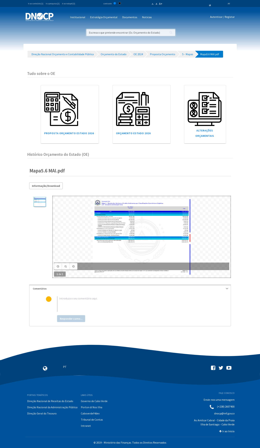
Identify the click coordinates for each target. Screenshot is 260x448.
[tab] (130, 288)
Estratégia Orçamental (103, 17)
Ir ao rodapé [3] (68, 3)
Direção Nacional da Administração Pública (52, 407)
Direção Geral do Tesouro (42, 413)
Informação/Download (46, 185)
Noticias (147, 17)
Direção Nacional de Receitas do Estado (50, 401)
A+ (160, 4)
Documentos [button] (129, 17)
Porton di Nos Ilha (91, 407)
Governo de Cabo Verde (94, 401)
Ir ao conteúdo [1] (35, 3)
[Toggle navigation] (58, 17)
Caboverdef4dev (90, 413)
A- (153, 3)
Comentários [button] (130, 288)
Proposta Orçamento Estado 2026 (69, 133)
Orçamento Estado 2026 (133, 133)
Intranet (86, 425)
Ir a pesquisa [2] (52, 3)
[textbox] (135, 304)
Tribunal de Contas (92, 419)
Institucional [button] (77, 17)
